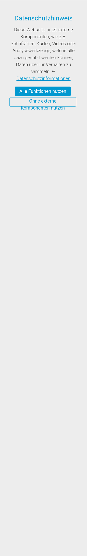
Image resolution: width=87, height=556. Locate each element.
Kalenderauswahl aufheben (52, 328)
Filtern (43, 210)
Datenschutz (55, 551)
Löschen (43, 198)
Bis (20, 148)
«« (27, 256)
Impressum (31, 551)
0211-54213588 (30, 487)
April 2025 (46, 256)
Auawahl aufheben (51, 382)
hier (68, 66)
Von (21, 126)
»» (65, 256)
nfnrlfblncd (39, 493)
